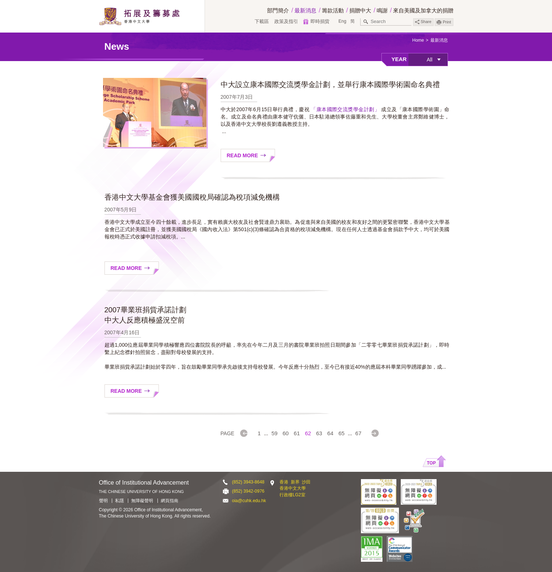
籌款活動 (333, 10)
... (266, 433)
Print (447, 22)
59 (274, 433)
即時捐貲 (320, 21)
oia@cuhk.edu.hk (249, 500)
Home (418, 40)
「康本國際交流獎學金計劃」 (345, 109)
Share (423, 21)
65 (341, 433)
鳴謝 (382, 10)
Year (399, 59)
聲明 (103, 500)
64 (330, 433)
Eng (342, 21)
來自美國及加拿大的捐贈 (423, 10)
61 (297, 433)
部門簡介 (278, 10)
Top (431, 463)
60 (286, 433)
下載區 (262, 21)
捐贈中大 (360, 10)
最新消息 (305, 10)
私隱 (119, 500)
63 (319, 433)
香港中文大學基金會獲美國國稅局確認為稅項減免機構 (192, 197)
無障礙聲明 (142, 500)
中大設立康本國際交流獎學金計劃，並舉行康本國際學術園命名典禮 (330, 84)
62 (308, 433)
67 (358, 433)
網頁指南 (169, 500)
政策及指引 (286, 21)
